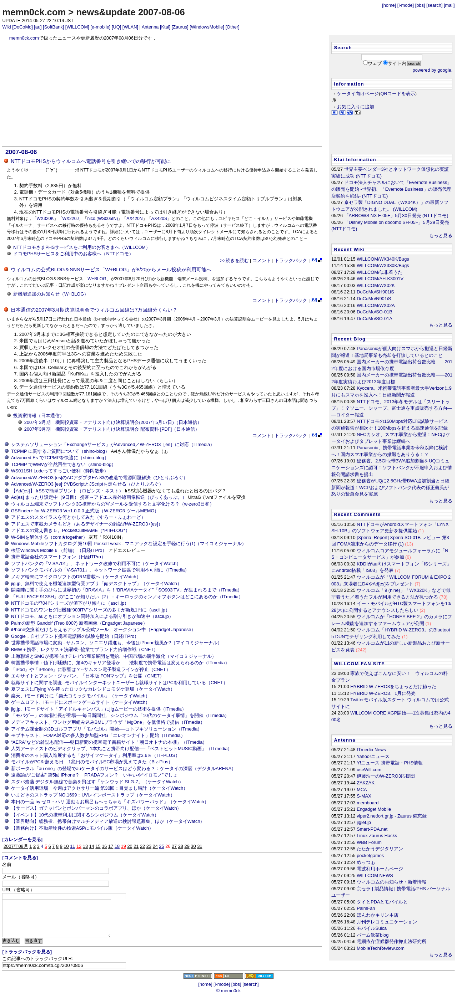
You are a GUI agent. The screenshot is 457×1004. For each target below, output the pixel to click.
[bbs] (420, 5)
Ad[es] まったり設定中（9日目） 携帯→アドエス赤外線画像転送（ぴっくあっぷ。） (99, 497)
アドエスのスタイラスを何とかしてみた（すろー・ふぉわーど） (78, 517)
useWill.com (369, 769)
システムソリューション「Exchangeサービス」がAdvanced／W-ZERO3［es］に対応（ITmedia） (113, 444)
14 (91, 846)
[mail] (449, 5)
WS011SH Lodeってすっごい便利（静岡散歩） (60, 470)
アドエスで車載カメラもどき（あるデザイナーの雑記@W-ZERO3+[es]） (87, 524)
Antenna (150, 27)
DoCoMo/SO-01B (374, 311)
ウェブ (375, 63)
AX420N (134, 218)
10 (66, 846)
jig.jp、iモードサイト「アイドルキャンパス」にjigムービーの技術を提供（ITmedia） (98, 709)
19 (123, 846)
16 (104, 846)
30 (193, 846)
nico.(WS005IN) (102, 218)
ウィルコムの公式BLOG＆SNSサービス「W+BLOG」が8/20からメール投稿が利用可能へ (111, 269)
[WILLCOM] (77, 27)
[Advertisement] (162, 94)
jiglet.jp (364, 822)
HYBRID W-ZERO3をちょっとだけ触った (393, 686)
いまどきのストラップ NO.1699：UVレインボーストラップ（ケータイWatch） (93, 795)
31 (199, 846)
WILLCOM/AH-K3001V (380, 278)
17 (110, 846)
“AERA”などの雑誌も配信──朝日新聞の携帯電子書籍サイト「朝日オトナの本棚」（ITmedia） (109, 742)
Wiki (6, 27)
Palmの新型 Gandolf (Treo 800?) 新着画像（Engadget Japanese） (79, 623)
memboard (367, 802)
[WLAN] (130, 27)
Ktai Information (355, 159)
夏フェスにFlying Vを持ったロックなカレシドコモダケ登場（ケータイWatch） (93, 689)
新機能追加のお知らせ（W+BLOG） (51, 294)
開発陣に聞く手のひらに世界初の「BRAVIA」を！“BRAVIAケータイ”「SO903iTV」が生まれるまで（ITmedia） (126, 590)
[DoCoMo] (22, 27)
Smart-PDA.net (372, 829)
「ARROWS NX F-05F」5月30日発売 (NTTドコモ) (396, 215)
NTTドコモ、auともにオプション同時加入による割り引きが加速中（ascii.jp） (92, 616)
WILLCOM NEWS (375, 875)
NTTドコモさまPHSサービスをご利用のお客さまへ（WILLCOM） (81, 247)
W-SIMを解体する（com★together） (49, 537)
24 (155, 846)
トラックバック (291, 260)
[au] (37, 27)
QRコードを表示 (398, 93)
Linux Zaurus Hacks (377, 835)
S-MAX (364, 796)
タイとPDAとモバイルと (382, 902)
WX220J (70, 218)
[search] (434, 5)
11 (72, 846)
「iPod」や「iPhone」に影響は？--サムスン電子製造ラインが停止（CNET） (91, 669)
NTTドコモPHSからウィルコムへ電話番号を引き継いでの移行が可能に (91, 161)
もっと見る (440, 235)
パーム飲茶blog (372, 935)
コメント (261, 260)
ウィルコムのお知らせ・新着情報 (391, 882)
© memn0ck (228, 998)
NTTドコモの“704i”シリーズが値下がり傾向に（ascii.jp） (70, 603)
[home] (389, 5)
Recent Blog (350, 339)
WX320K (45, 218)
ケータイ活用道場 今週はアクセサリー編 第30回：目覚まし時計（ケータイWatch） (99, 788)
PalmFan (366, 908)
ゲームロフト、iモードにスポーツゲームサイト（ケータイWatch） (80, 702)
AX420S (159, 218)
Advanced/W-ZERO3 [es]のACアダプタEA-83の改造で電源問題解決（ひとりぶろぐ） (99, 477)
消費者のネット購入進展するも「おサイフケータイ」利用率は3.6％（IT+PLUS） (95, 755)
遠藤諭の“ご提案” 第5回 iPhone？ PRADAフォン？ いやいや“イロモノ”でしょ (94, 775)
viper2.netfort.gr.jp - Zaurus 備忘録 (392, 816)
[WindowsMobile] (207, 27)
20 (129, 846)
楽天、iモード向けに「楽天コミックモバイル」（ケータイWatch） (80, 695)
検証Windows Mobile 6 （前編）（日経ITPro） (59, 550)
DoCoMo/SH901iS (375, 291)
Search (343, 47)
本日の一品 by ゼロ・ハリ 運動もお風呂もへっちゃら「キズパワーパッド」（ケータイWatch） (110, 801)
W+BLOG (96, 278)
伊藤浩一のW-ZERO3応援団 (386, 776)
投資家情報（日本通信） (38, 415)
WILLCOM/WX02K (376, 285)
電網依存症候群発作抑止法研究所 (391, 941)
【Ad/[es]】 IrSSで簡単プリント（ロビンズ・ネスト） (67, 490)
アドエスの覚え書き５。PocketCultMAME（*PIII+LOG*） (70, 530)
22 (142, 846)
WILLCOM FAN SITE (359, 663)
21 (136, 846)
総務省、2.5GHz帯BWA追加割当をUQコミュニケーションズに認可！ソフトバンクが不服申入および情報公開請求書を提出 (391, 467)
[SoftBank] (53, 27)
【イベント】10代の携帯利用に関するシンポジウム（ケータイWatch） (85, 815)
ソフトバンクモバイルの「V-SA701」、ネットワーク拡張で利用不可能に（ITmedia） (100, 570)
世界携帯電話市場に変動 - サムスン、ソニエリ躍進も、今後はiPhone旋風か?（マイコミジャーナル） (116, 642)
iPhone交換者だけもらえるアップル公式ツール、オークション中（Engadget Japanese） (103, 629)
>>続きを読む (234, 260)
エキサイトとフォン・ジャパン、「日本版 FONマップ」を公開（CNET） (87, 675)
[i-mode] (405, 5)
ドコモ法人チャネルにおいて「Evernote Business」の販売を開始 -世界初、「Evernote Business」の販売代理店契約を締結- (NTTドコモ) (391, 189)
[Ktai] (165, 27)
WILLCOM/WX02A (376, 305)
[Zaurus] (180, 27)
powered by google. (433, 70)
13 (85, 846)
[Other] (232, 27)
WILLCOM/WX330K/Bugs (383, 265)
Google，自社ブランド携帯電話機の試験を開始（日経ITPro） (75, 636)
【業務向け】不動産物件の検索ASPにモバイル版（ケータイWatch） (82, 828)
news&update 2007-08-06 (130, 12)
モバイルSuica (372, 928)
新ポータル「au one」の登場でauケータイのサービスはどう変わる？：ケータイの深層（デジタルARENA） (123, 768)
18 (117, 846)
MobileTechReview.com (381, 948)
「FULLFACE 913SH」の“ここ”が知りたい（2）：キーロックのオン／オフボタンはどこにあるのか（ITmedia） (127, 596)
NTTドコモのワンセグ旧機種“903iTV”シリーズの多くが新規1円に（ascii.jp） (90, 610)
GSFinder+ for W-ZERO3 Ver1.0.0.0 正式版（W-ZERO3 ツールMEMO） (85, 510)
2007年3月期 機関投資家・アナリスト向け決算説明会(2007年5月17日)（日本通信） (113, 422)
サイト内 (397, 63)
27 (174, 846)
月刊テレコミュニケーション (387, 921)
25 (161, 846)
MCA (362, 789)
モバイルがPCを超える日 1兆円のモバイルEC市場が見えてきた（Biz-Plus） (92, 761)
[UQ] (116, 27)
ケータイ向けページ (358, 93)
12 (78, 846)
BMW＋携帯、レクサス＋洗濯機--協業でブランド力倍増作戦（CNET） (85, 649)
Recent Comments (357, 514)
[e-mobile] (100, 27)
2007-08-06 (21, 151)
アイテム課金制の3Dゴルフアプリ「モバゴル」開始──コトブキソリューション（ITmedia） (106, 729)
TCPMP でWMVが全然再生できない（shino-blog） (63, 464)
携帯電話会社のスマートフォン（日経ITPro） (58, 556)
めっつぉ (366, 862)
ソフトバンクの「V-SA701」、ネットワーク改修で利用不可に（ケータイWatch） (96, 563)
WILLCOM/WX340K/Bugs (383, 259)
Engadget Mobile (374, 809)
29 (187, 846)
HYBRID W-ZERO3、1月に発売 (383, 693)
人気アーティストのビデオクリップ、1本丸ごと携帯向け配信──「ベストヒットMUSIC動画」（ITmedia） (121, 748)
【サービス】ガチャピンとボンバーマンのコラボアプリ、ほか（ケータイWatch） (96, 808)
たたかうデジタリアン (380, 848)
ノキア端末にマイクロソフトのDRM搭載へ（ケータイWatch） (76, 576)
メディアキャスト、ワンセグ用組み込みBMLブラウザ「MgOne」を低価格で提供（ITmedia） (108, 722)
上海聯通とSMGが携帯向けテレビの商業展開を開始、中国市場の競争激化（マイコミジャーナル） (113, 656)
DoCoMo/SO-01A (374, 318)
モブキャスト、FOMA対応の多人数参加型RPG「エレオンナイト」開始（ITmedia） (98, 735)
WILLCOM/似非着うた (379, 272)
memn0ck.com (34, 12)
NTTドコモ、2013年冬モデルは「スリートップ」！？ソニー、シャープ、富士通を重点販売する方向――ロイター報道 (391, 408)
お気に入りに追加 (355, 106)
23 (148, 846)
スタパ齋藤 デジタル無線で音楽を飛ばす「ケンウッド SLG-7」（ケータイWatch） (97, 781)
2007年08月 (16, 846)
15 (97, 846)
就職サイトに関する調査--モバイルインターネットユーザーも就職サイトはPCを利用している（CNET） (119, 682)
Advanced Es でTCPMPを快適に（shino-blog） (60, 457)
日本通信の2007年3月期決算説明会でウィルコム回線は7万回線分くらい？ (94, 310)
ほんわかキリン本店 (377, 915)
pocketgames (370, 855)
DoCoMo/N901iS (374, 298)
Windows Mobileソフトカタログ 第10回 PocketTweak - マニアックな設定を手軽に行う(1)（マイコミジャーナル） (129, 543)
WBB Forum (369, 842)
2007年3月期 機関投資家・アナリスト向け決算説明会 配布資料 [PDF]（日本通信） (112, 429)
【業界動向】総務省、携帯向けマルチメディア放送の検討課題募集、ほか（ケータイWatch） (108, 821)
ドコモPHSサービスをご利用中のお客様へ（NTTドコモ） (73, 253)
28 (180, 846)
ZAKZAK (366, 782)
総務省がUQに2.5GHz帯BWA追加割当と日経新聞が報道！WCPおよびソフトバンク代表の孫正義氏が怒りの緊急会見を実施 (390, 487)
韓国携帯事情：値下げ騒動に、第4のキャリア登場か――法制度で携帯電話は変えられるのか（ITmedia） (120, 662)
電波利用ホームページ (380, 868)
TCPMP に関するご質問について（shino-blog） (60, 451)
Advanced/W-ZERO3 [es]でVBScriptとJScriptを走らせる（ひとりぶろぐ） (87, 484)
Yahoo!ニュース (373, 756)
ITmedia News (371, 749)
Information (349, 84)
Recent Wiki (349, 249)
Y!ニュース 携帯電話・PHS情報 (390, 762)
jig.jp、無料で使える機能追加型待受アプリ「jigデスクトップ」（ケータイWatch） (96, 583)
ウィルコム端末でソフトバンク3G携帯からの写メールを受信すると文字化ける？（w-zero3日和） (113, 504)
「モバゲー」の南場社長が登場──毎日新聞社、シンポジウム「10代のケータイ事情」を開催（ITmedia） (120, 715)
